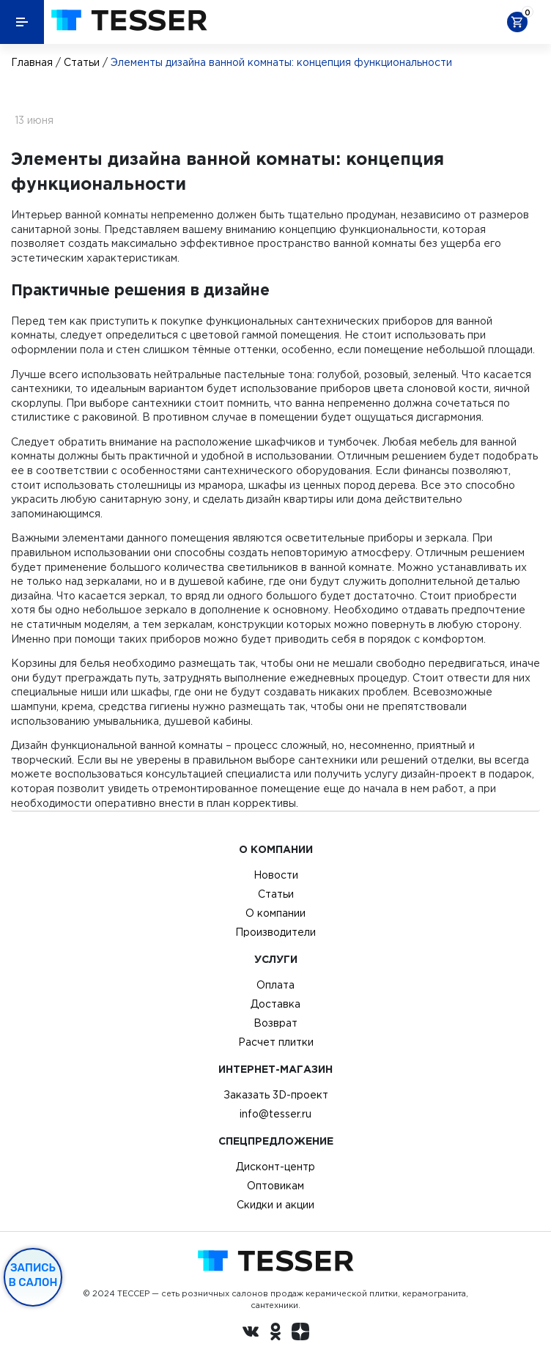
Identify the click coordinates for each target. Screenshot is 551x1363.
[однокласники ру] (275, 1334)
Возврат (275, 1023)
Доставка (275, 1004)
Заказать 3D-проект (275, 1095)
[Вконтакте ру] (250, 1334)
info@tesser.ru (275, 1114)
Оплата (275, 985)
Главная (32, 62)
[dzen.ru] (300, 1334)
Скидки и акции (275, 1205)
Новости (276, 875)
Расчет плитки (276, 1042)
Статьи (82, 62)
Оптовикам (275, 1186)
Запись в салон (33, 1275)
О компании (275, 913)
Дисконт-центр (275, 1166)
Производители (275, 932)
